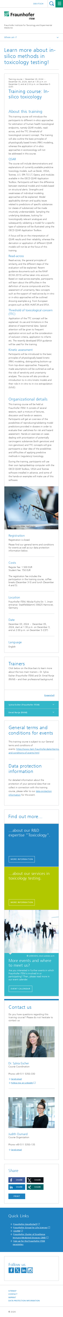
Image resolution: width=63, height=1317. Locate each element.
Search (51, 3)
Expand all (49, 695)
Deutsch (38, 4)
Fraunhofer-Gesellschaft (25, 1224)
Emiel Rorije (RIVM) (18, 712)
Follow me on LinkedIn (22, 1083)
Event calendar (20, 989)
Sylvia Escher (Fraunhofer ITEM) (24, 705)
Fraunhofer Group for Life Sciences (30, 1227)
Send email (16, 1079)
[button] (16, 1180)
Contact (12, 1294)
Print (17, 1196)
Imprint (12, 1297)
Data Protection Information (24, 1301)
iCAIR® (16, 1231)
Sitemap (12, 1291)
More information (22, 859)
